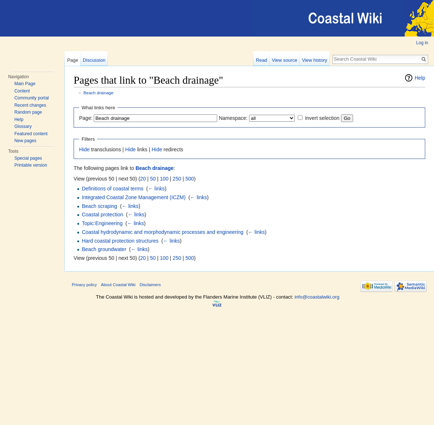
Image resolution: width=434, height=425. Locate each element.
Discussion (94, 60)
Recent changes (30, 105)
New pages (25, 140)
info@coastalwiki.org (316, 297)
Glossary (22, 126)
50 (153, 179)
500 (189, 179)
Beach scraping (99, 206)
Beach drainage (99, 92)
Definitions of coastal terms (112, 188)
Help (18, 119)
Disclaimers (150, 284)
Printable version (30, 165)
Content (22, 91)
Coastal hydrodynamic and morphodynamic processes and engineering (162, 232)
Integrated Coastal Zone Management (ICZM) (133, 197)
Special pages (28, 158)
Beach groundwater (104, 249)
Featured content (31, 133)
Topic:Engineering (102, 223)
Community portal (31, 97)
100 (164, 179)
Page (72, 60)
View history (314, 60)
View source (284, 60)
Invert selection (322, 118)
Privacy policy (84, 284)
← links (156, 188)
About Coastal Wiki (118, 284)
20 (143, 179)
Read (261, 60)
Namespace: (233, 118)
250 (177, 179)
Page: (86, 118)
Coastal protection (102, 214)
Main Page (24, 83)
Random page (28, 112)
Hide (84, 149)
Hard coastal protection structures (120, 241)
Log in (422, 42)
